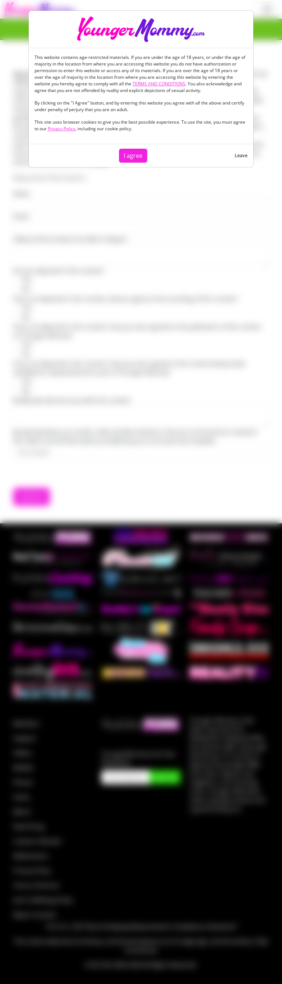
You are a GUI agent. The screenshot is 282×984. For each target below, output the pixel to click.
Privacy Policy (61, 128)
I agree (133, 156)
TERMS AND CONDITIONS (159, 84)
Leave (241, 155)
